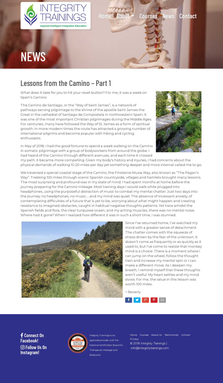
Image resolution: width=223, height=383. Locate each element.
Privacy (134, 338)
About (122, 16)
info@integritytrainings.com (150, 348)
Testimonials (171, 334)
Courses (148, 16)
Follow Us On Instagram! (34, 349)
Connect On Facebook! (32, 337)
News (168, 16)
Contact (188, 16)
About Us (156, 334)
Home (105, 16)
